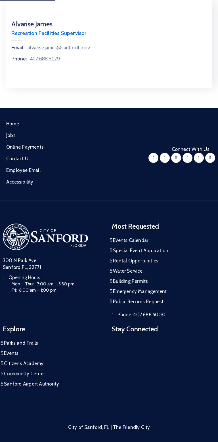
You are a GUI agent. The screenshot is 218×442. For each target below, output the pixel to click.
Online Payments (25, 147)
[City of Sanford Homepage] (45, 237)
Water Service (127, 271)
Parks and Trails (21, 343)
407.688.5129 (45, 59)
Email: (18, 48)
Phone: (19, 59)
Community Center (24, 373)
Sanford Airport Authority (31, 384)
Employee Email (23, 170)
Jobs (11, 135)
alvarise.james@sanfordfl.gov (59, 48)
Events (11, 353)
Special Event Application (140, 250)
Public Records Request (138, 301)
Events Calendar (130, 240)
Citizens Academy (23, 363)
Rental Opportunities (135, 261)
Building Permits (130, 281)
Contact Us (18, 158)
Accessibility (19, 182)
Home (12, 124)
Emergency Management (140, 291)
